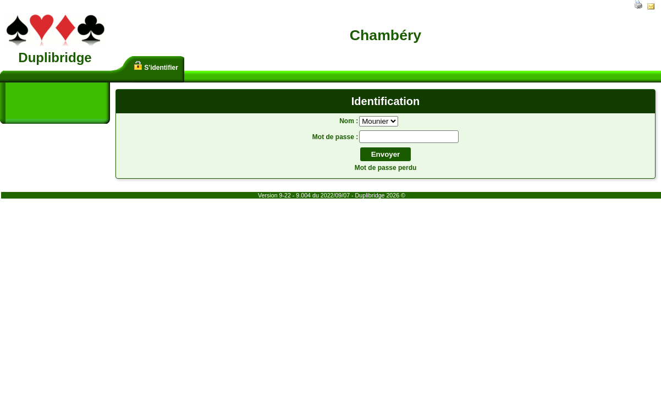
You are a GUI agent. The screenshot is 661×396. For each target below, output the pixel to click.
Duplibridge (54, 57)
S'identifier (156, 66)
